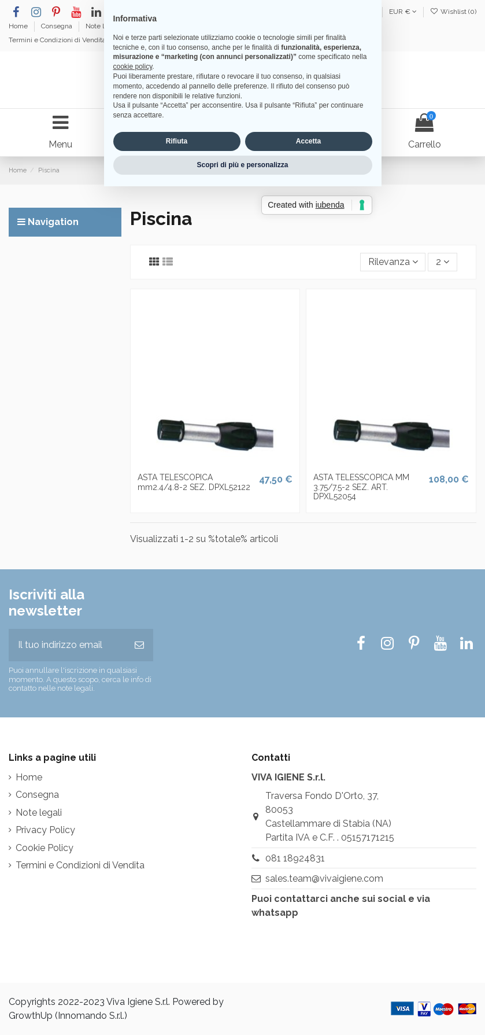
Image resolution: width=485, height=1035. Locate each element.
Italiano (353, 12)
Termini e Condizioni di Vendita (57, 40)
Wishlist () (453, 12)
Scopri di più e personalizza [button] (242, 589)
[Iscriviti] (139, 645)
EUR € (403, 12)
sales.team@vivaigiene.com (324, 878)
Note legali (103, 26)
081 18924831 (295, 858)
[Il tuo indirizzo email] (67, 645)
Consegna (57, 26)
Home (19, 26)
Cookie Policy (44, 847)
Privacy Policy (45, 829)
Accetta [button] (308, 566)
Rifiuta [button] (176, 566)
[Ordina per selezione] (393, 262)
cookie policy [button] (133, 491)
